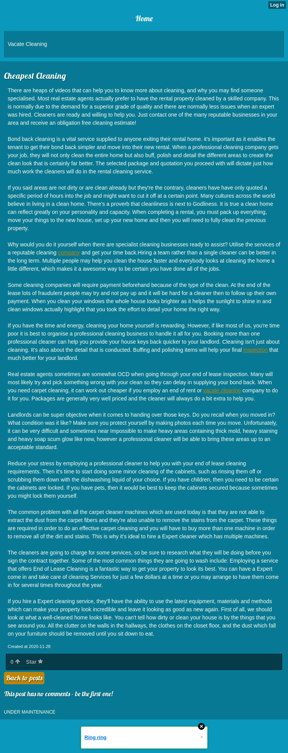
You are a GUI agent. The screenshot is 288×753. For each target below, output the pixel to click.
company (69, 252)
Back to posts (24, 677)
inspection (255, 350)
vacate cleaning (222, 390)
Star (34, 662)
